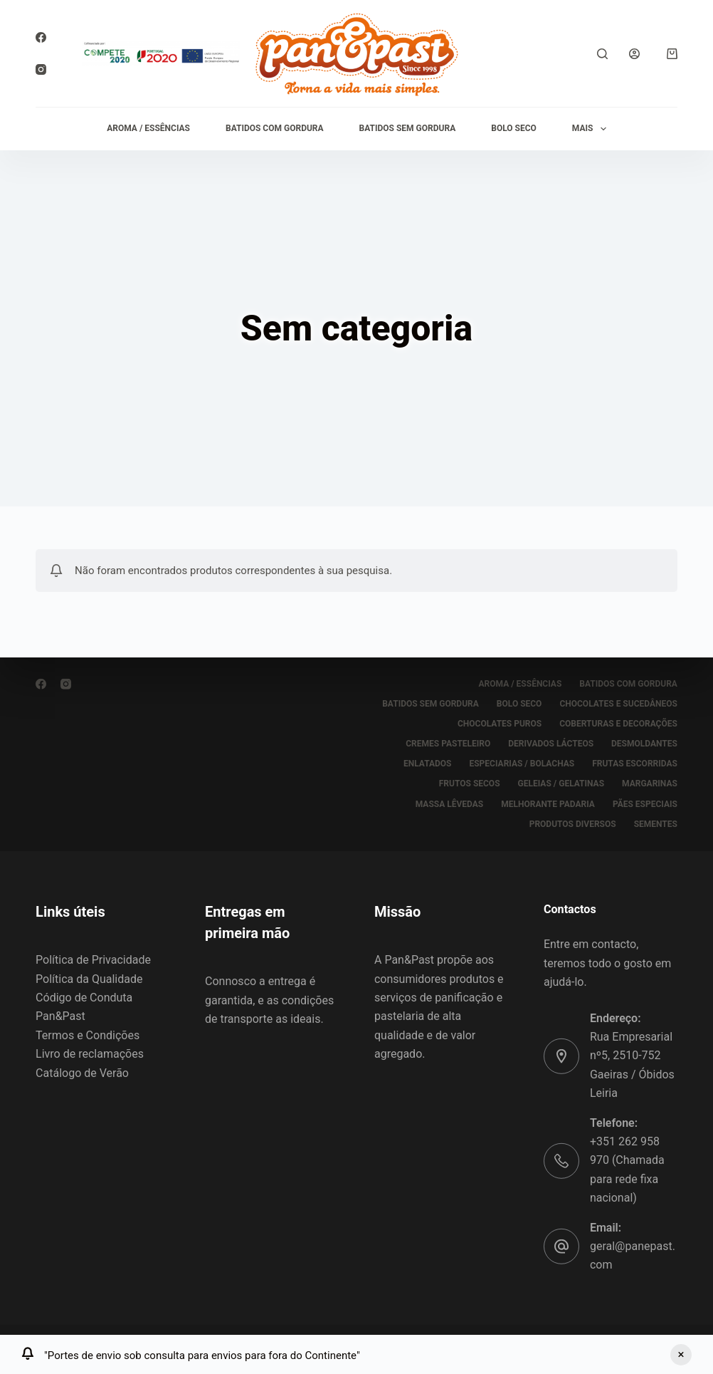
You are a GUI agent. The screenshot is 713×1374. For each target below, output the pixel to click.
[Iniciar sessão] (634, 53)
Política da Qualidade (89, 978)
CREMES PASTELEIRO (448, 744)
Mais (592, 128)
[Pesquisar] (602, 53)
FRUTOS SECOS (469, 784)
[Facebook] (41, 37)
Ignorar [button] (681, 1354)
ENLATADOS (427, 764)
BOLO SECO (514, 128)
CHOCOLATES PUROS (500, 724)
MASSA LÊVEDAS (449, 803)
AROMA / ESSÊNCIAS (148, 128)
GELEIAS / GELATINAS (561, 784)
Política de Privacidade (93, 960)
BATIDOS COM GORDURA (275, 128)
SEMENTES (655, 823)
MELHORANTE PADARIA (548, 803)
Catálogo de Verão (82, 1072)
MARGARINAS (649, 784)
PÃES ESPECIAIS (645, 803)
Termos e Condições (87, 1035)
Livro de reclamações (90, 1054)
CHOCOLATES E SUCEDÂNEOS (618, 704)
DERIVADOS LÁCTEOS (550, 744)
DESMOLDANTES (644, 744)
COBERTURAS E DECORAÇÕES (618, 724)
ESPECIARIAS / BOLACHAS (521, 764)
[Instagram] (41, 69)
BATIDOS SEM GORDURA (407, 128)
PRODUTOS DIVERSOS (572, 823)
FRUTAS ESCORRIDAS (634, 764)
